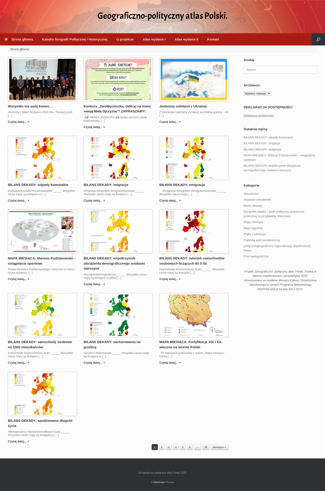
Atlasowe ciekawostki (257, 199)
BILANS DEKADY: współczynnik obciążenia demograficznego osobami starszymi (114, 263)
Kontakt (213, 39)
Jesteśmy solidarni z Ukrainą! (183, 106)
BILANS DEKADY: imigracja (106, 185)
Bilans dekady (253, 205)
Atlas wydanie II (186, 39)
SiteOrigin (159, 482)
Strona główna (19, 39)
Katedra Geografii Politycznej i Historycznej (74, 39)
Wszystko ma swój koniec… (30, 106)
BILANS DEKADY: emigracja (182, 185)
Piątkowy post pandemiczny (262, 240)
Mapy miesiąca (253, 222)
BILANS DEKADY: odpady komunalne (38, 185)
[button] (318, 39)
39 (205, 447)
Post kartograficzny (256, 256)
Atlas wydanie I (154, 39)
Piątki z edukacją (255, 234)
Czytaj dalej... (18, 121)
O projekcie (125, 39)
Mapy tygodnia (253, 228)
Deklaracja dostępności (259, 115)
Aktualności (251, 193)
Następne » (219, 447)
